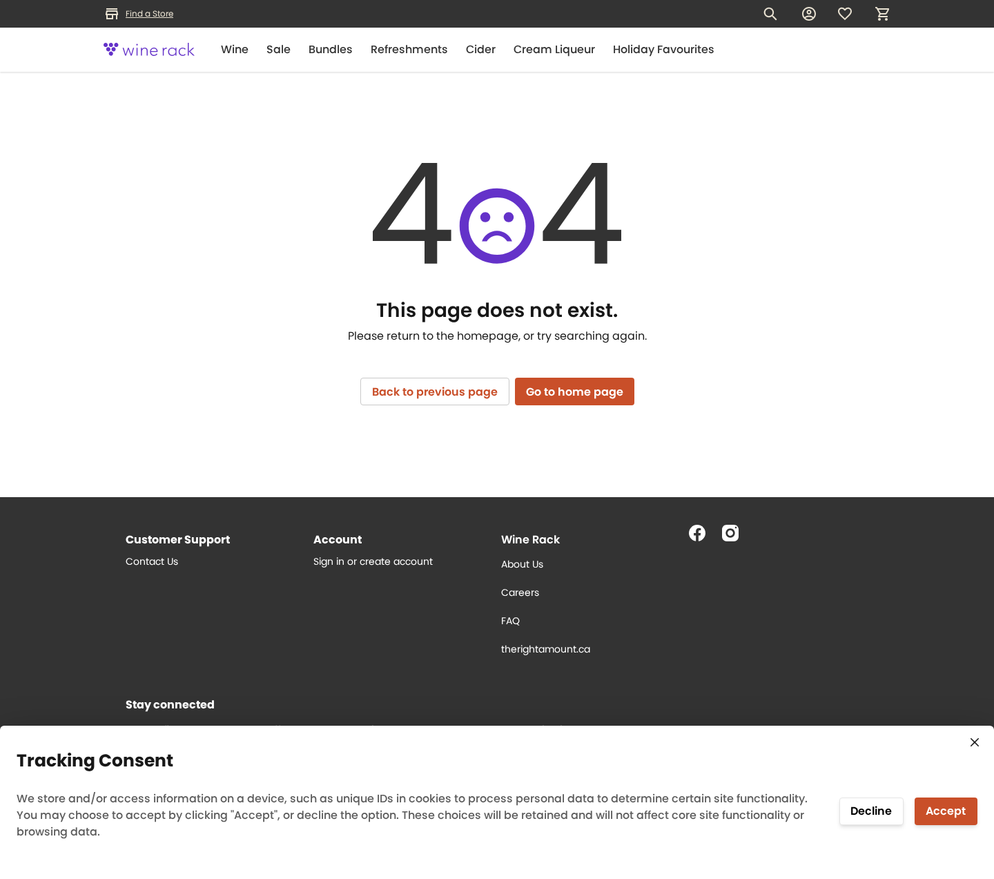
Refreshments (409, 49)
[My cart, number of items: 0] (882, 14)
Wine (234, 49)
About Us (522, 564)
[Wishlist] (845, 14)
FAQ (510, 621)
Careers (520, 592)
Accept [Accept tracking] (946, 811)
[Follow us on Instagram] (736, 538)
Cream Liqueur (554, 49)
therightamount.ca (545, 649)
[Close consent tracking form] (975, 742)
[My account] (809, 14)
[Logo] (149, 50)
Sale (278, 49)
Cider (481, 49)
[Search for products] (770, 14)
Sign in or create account (373, 561)
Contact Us (152, 561)
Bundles (331, 49)
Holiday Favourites (663, 49)
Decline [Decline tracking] (871, 811)
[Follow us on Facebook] (703, 538)
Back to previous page (435, 392)
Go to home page (574, 392)
